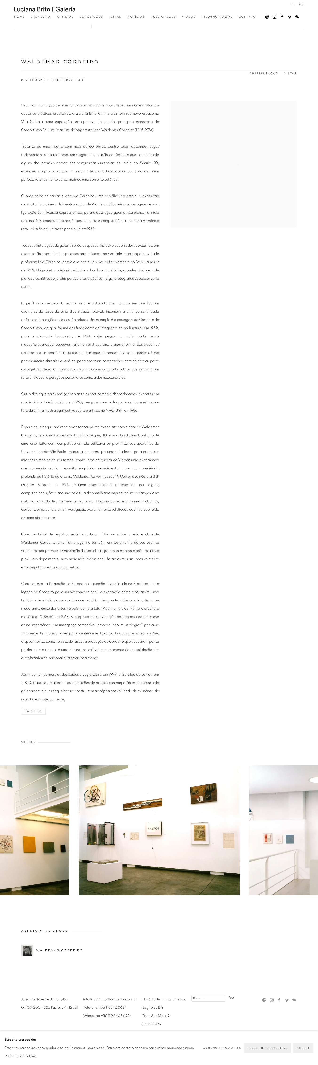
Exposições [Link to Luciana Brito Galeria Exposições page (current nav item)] (91, 16)
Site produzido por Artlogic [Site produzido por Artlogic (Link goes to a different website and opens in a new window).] (129, 1050)
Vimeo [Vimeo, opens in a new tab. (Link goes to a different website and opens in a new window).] (288, 16)
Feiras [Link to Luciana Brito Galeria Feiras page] (115, 16)
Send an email (266, 16)
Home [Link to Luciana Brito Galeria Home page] (19, 16)
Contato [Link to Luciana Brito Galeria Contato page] (247, 16)
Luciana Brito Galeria (44, 9)
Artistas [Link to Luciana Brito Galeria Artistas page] (65, 16)
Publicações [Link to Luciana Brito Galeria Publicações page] (163, 16)
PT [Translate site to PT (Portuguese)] (293, 3)
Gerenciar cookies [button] (71, 1041)
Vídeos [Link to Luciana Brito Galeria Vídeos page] (188, 16)
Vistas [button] (290, 73)
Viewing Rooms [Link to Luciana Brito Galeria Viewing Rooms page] (217, 16)
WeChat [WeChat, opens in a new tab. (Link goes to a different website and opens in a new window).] (296, 16)
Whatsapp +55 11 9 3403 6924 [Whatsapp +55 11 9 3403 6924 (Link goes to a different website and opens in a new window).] (107, 1016)
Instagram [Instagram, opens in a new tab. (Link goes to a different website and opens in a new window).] (273, 16)
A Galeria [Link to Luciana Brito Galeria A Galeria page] (41, 16)
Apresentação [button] (264, 73)
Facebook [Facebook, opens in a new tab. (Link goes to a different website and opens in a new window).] (281, 16)
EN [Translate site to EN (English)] (301, 3)
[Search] (208, 998)
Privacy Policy (35, 1041)
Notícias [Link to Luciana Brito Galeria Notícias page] (136, 16)
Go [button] (231, 997)
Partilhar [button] (34, 711)
